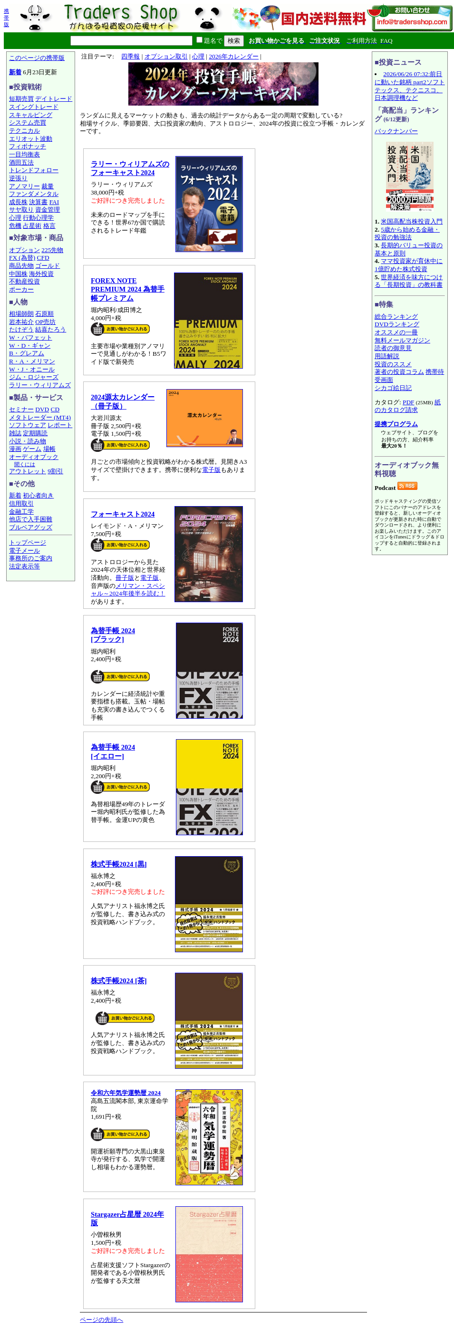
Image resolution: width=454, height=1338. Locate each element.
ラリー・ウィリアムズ (40, 385)
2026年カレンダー (234, 56)
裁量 (47, 186)
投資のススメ (393, 364)
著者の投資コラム (399, 371)
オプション (24, 250)
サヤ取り (21, 209)
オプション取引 (166, 56)
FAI (54, 201)
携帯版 (6, 17)
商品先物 (21, 265)
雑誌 (15, 433)
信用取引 (21, 503)
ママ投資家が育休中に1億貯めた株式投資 (409, 265)
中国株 (18, 273)
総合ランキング (396, 316)
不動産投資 (24, 281)
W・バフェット (30, 337)
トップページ (27, 542)
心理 (15, 217)
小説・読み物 (27, 441)
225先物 (52, 250)
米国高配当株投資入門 (412, 221)
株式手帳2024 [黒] (119, 864)
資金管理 (47, 209)
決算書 (38, 201)
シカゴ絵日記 (393, 387)
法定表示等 (24, 566)
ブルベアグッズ (30, 527)
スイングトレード (33, 106)
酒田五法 (21, 162)
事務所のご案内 (30, 558)
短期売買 (21, 98)
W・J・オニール (32, 369)
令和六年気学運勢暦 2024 (126, 1092)
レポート (60, 425)
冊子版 (125, 577)
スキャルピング (30, 114)
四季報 (130, 56)
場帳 (49, 448)
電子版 (211, 469)
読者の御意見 (393, 348)
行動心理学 (38, 217)
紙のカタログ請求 (408, 406)
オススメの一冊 (396, 332)
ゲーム (32, 448)
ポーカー (21, 289)
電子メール (24, 550)
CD (55, 409)
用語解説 (387, 356)
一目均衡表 (24, 154)
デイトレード (53, 98)
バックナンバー (396, 131)
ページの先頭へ (101, 1319)
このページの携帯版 (37, 57)
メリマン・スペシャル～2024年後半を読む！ (128, 589)
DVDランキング (397, 324)
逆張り (18, 178)
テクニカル (24, 130)
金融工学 (21, 511)
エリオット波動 (30, 138)
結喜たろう (50, 329)
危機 (15, 225)
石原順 (44, 313)
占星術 (32, 225)
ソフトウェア (27, 425)
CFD (43, 257)
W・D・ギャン (29, 345)
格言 (49, 225)
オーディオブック (33, 456)
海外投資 (41, 273)
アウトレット (27, 471)
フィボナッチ (27, 146)
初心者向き (38, 495)
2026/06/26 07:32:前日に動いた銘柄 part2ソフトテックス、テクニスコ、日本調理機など (410, 85)
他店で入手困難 (30, 519)
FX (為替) (22, 257)
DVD (42, 409)
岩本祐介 (21, 321)
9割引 (55, 471)
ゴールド (47, 265)
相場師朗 (21, 313)
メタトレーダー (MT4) (40, 417)
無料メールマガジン (402, 340)
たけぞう (21, 329)
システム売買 (27, 122)
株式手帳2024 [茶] (119, 981)
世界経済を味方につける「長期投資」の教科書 (409, 281)
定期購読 (35, 433)
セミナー (21, 409)
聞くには (24, 464)
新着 (15, 72)
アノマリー (24, 186)
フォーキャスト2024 (123, 514)
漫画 (15, 448)
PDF (408, 402)
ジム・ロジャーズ (33, 377)
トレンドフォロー (33, 170)
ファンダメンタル (33, 193)
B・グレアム (26, 353)
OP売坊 (45, 321)
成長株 (18, 201)
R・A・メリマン (32, 361)
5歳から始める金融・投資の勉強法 (407, 233)
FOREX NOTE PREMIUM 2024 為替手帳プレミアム (127, 289)
